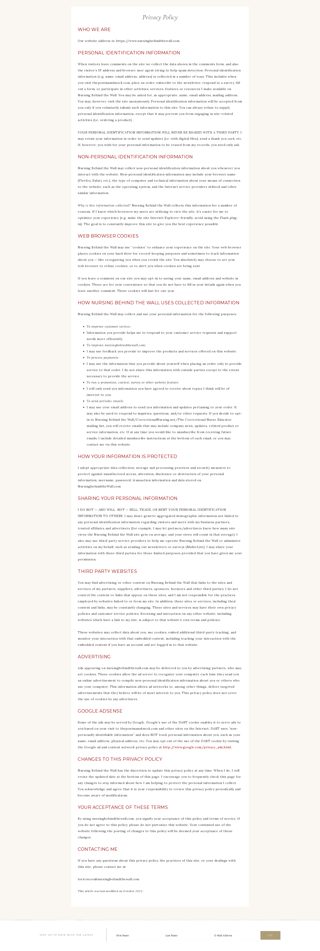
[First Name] (136, 935)
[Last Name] (185, 935)
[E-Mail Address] (234, 935)
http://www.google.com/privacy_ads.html (197, 747)
